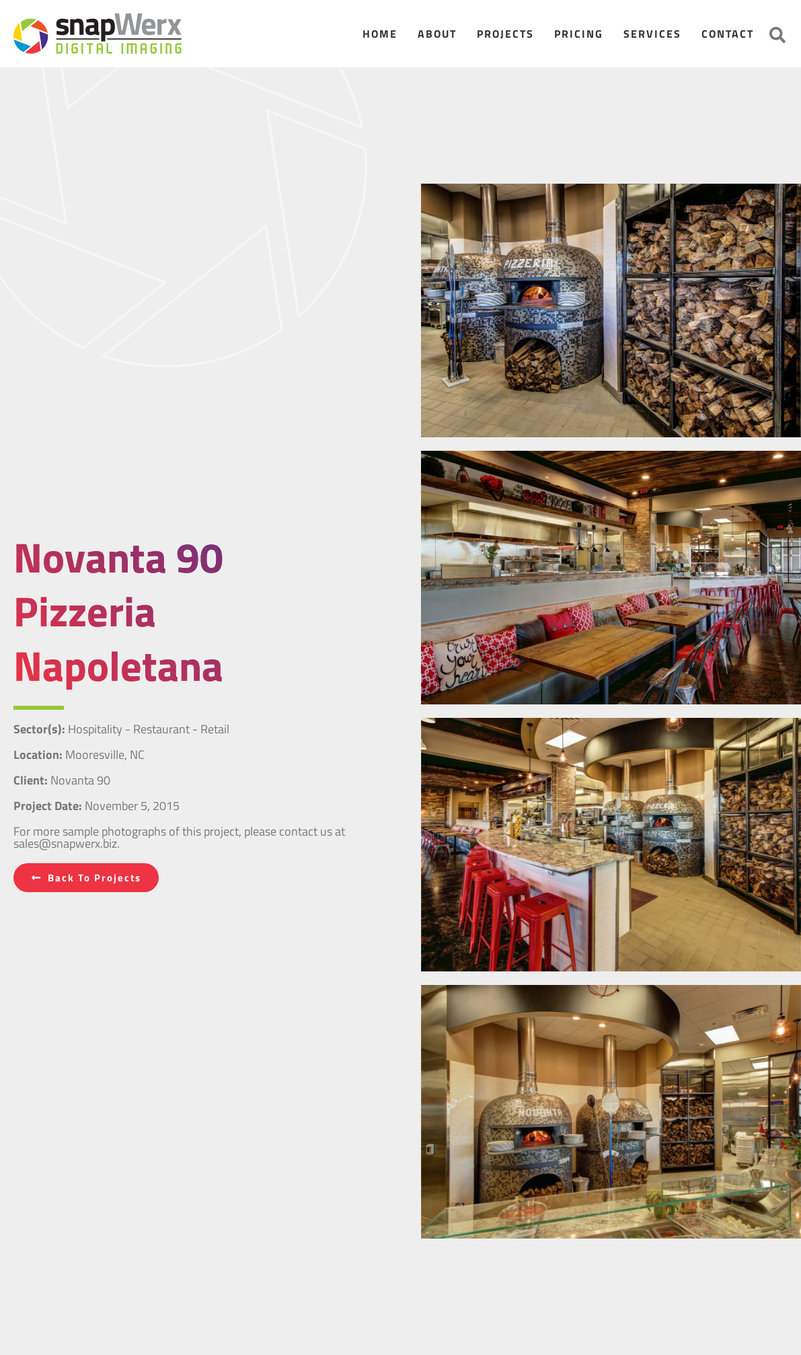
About (437, 34)
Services (652, 34)
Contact (727, 34)
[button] (777, 35)
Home (380, 34)
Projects (505, 34)
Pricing (578, 34)
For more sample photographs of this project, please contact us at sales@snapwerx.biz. (179, 837)
